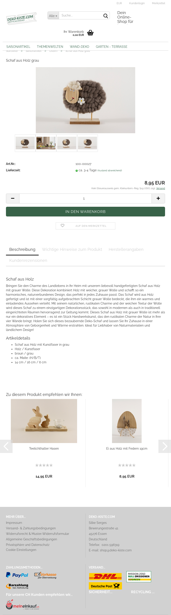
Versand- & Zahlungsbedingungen (31, 528)
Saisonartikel (18, 46)
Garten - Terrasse (111, 46)
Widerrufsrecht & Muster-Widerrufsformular (37, 534)
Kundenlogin (137, 3)
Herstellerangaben (126, 249)
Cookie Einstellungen (21, 550)
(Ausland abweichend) (109, 170)
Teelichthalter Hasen (44, 448)
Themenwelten (50, 46)
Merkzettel (158, 3)
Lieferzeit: (13, 170)
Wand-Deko (79, 46)
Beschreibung (22, 249)
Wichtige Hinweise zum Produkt (72, 249)
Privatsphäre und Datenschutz (27, 545)
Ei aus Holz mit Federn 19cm (126, 448)
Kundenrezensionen (28, 260)
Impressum (14, 523)
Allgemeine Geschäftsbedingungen (31, 539)
